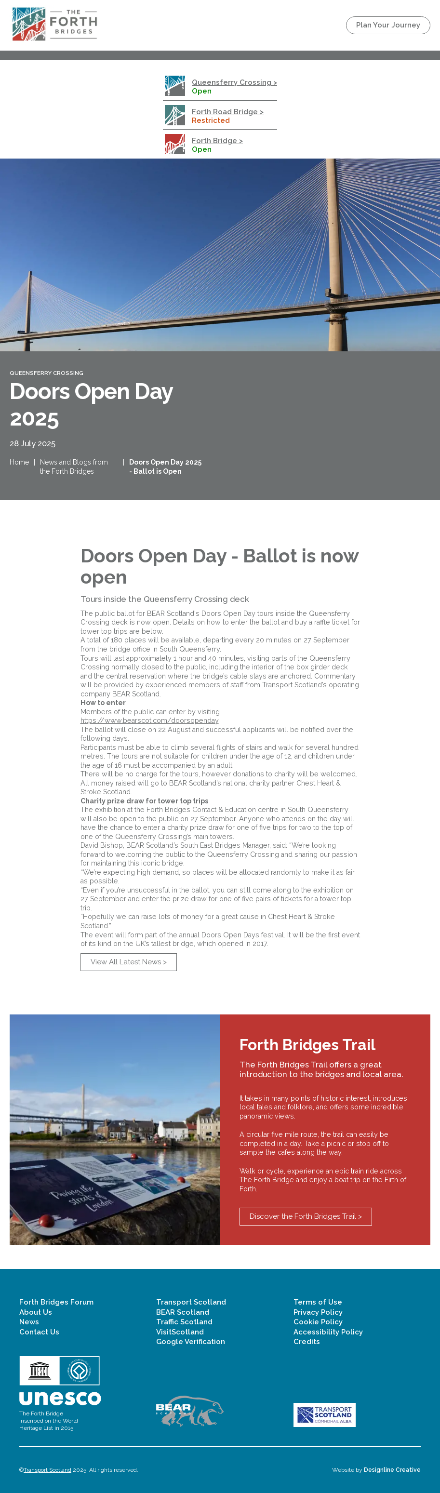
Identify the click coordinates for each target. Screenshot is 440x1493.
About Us (35, 1312)
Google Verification (190, 1341)
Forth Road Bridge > (228, 111)
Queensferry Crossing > (234, 82)
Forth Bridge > (217, 140)
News (29, 1322)
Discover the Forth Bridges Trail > (306, 1216)
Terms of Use (317, 1302)
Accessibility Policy (328, 1332)
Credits (306, 1341)
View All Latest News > (129, 962)
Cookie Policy (318, 1322)
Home (19, 462)
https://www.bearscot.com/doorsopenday (149, 720)
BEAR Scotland (182, 1312)
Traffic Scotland (184, 1322)
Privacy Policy (318, 1312)
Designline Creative (392, 1469)
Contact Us (39, 1332)
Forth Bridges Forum (56, 1302)
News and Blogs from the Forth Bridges (74, 466)
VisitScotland (180, 1332)
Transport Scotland (191, 1302)
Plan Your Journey (388, 25)
